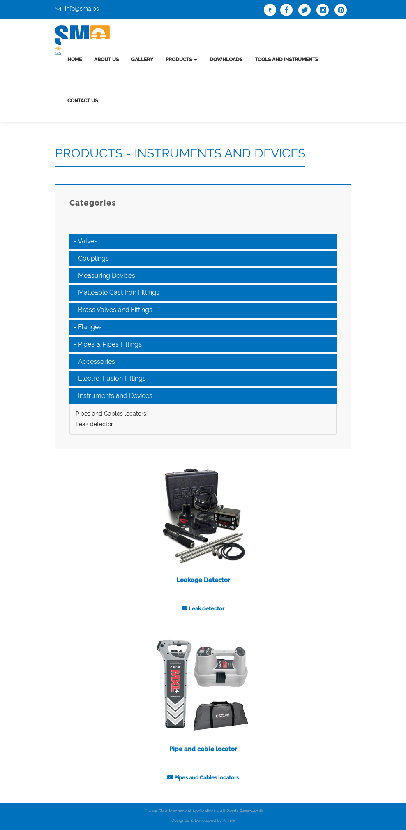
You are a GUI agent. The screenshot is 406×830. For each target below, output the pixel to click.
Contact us (82, 101)
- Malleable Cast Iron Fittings (116, 292)
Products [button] (181, 59)
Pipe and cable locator (203, 749)
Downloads (226, 59)
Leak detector (94, 424)
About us (106, 59)
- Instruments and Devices (113, 396)
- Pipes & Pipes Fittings (108, 344)
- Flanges (88, 327)
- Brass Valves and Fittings (113, 310)
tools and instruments (286, 59)
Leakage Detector (203, 580)
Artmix (229, 820)
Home (74, 59)
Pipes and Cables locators (111, 413)
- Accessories (94, 361)
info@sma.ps (82, 8)
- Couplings (91, 258)
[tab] (203, 241)
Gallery (142, 59)
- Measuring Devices (104, 276)
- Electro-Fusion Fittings (110, 378)
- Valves (85, 241)
